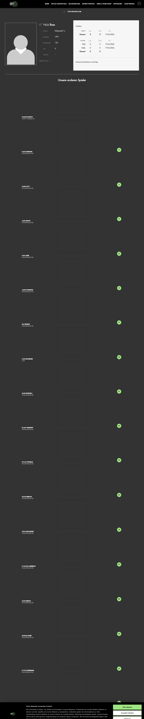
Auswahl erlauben (127, 700)
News (47, 4)
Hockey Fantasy (88, 4)
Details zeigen (106, 715)
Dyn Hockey (117, 4)
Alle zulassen (127, 695)
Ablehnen (127, 706)
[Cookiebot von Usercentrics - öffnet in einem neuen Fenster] (13, 715)
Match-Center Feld (59, 4)
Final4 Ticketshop (104, 4)
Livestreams (129, 4)
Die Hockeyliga (74, 4)
